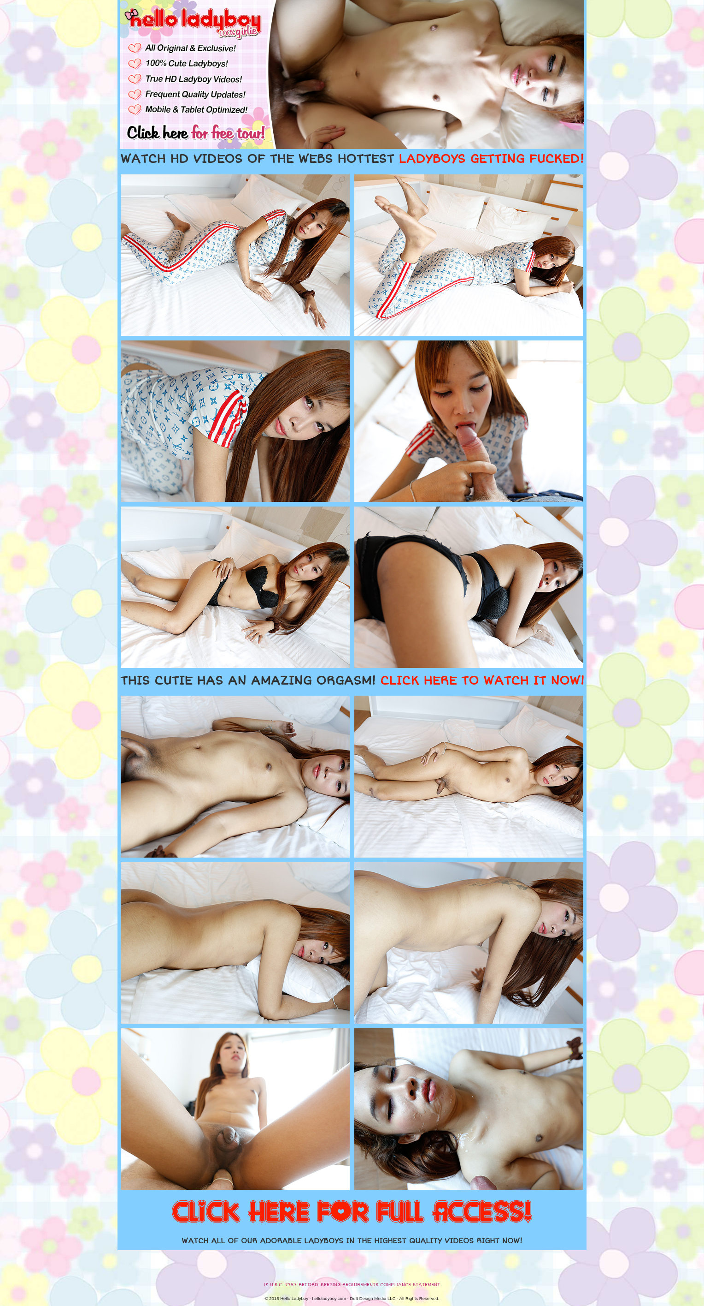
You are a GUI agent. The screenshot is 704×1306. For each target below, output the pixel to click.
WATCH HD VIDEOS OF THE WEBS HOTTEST (352, 159)
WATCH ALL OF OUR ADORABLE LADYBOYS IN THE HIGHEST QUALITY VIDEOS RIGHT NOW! (352, 1241)
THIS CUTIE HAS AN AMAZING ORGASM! (352, 681)
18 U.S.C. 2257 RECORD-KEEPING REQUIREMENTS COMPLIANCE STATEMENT (352, 1285)
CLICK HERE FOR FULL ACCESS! (352, 1213)
